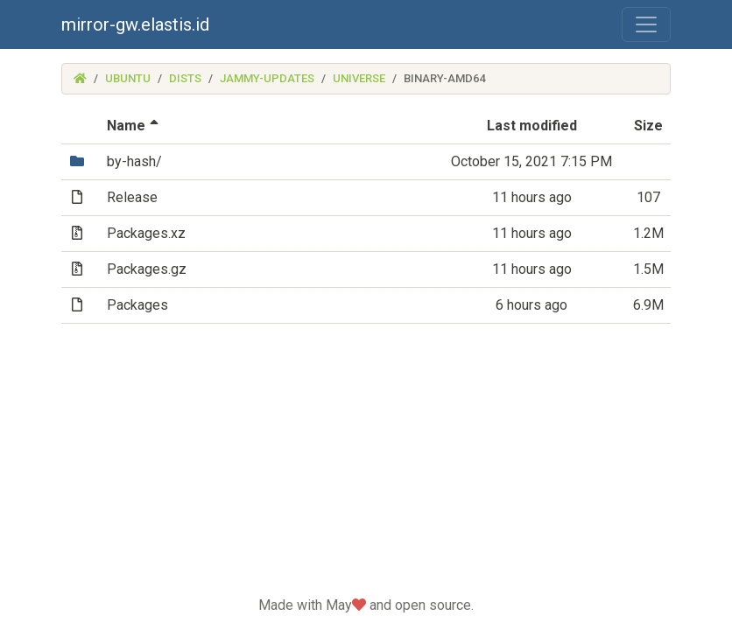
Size (648, 125)
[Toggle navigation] (646, 24)
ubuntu (128, 78)
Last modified (532, 125)
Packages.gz (147, 269)
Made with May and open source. (366, 605)
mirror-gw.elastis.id (135, 24)
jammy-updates (267, 78)
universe (359, 78)
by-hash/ (134, 161)
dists (185, 78)
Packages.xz (146, 233)
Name (135, 125)
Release (132, 197)
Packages (137, 305)
